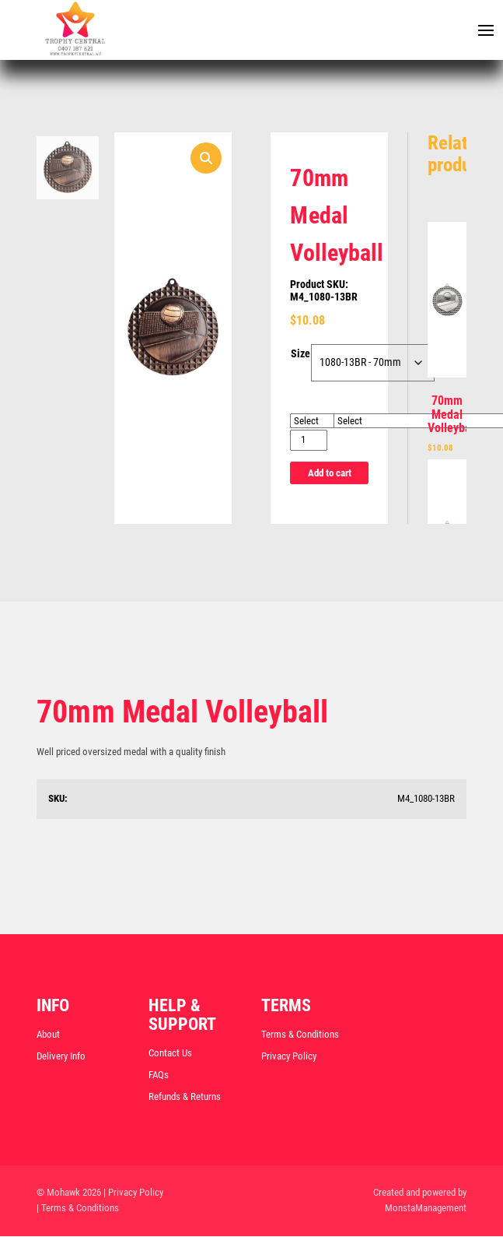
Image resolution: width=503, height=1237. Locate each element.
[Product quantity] (308, 441)
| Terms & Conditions (78, 1209)
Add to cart (329, 473)
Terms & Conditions (300, 1035)
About (48, 1035)
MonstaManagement (425, 1209)
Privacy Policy (288, 1057)
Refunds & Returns (184, 1097)
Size (300, 355)
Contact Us (170, 1054)
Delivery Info (61, 1057)
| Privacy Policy (133, 1193)
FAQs (158, 1075)
